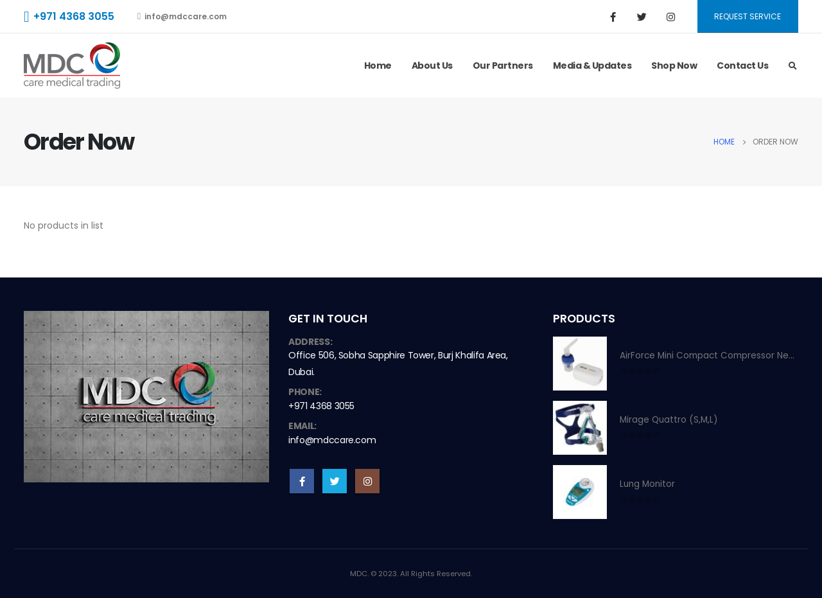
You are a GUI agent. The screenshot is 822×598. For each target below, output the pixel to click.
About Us (432, 65)
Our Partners (503, 65)
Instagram (367, 481)
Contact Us (742, 65)
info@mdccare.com (182, 16)
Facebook (302, 481)
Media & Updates (592, 65)
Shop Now (674, 65)
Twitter (334, 481)
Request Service (747, 16)
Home (378, 65)
